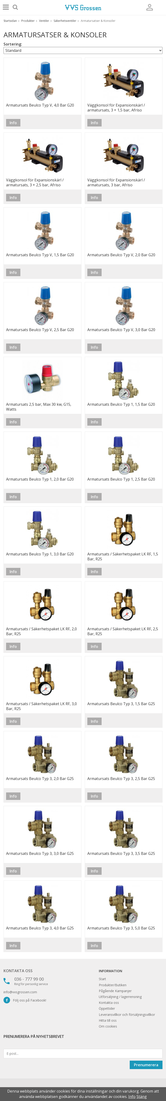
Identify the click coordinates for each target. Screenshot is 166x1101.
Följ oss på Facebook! (25, 1000)
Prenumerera (146, 1064)
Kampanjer (123, 991)
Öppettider (107, 1008)
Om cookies (108, 1026)
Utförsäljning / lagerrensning (120, 996)
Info (13, 122)
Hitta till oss (108, 1020)
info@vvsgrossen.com (20, 992)
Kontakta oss (18, 970)
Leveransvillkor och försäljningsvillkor (127, 1014)
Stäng (141, 1096)
